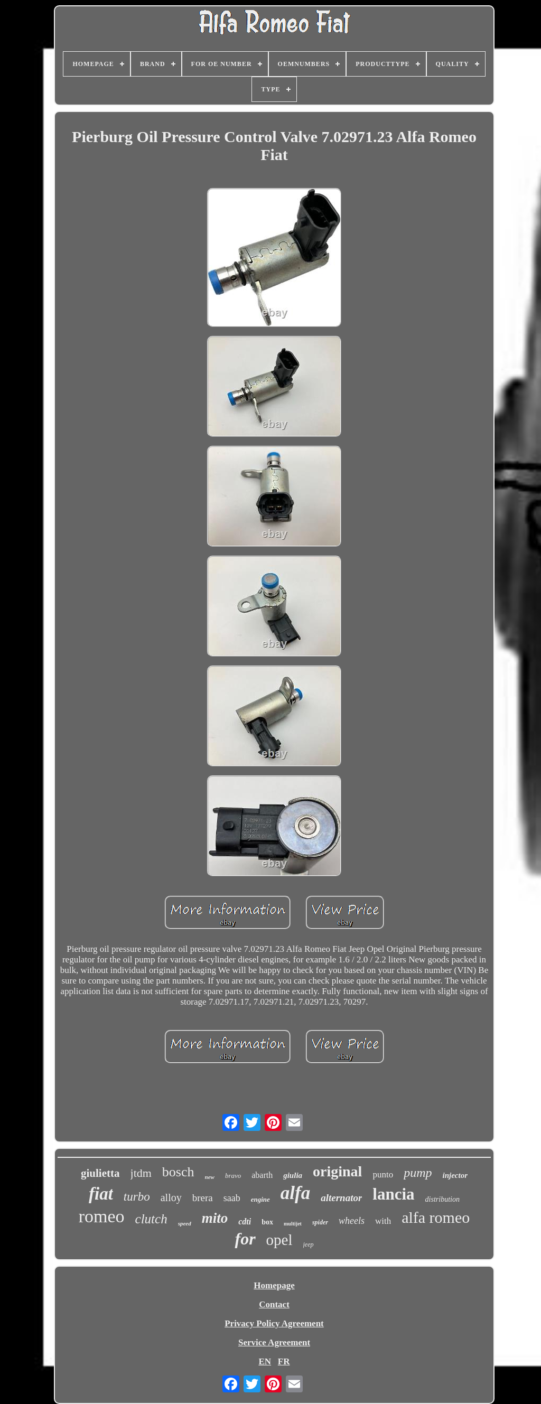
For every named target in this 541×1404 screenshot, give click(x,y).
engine (260, 1199)
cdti (244, 1221)
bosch (178, 1172)
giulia (292, 1175)
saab (231, 1198)
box (267, 1222)
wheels (352, 1220)
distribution (442, 1199)
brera (202, 1197)
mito (215, 1218)
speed (184, 1223)
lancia (393, 1194)
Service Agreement (274, 1342)
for (245, 1238)
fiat (101, 1193)
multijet (293, 1224)
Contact (274, 1304)
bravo (233, 1176)
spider (320, 1222)
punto (382, 1174)
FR (284, 1361)
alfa (295, 1193)
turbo (137, 1196)
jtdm (141, 1173)
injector (455, 1175)
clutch (151, 1219)
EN (264, 1361)
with (383, 1221)
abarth (262, 1175)
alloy (171, 1197)
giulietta (100, 1173)
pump (418, 1173)
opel (279, 1239)
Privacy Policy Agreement (274, 1323)
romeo (102, 1216)
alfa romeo (436, 1217)
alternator (341, 1197)
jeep (308, 1244)
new (209, 1177)
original (337, 1171)
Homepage (274, 1285)
